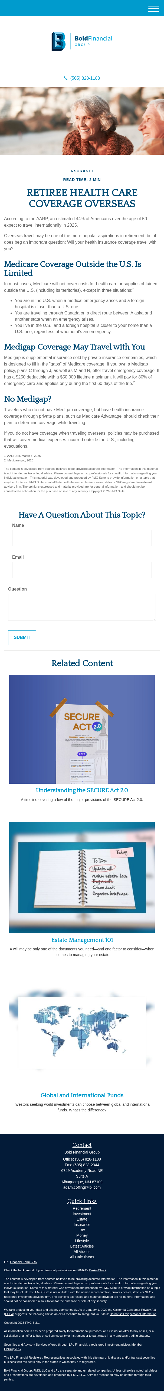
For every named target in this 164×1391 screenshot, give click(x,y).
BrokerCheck (98, 1270)
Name (18, 525)
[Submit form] (22, 637)
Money (82, 1235)
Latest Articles (82, 1246)
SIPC (17, 1348)
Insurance (82, 1224)
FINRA (8, 1348)
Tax (82, 1230)
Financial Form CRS (23, 1261)
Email (18, 557)
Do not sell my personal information (133, 1314)
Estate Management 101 (82, 940)
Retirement (82, 1208)
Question (17, 589)
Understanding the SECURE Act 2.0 (82, 790)
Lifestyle (82, 1241)
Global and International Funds (82, 1095)
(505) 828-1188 (82, 78)
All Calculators (82, 1257)
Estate (82, 1219)
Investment (82, 1214)
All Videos (82, 1251)
